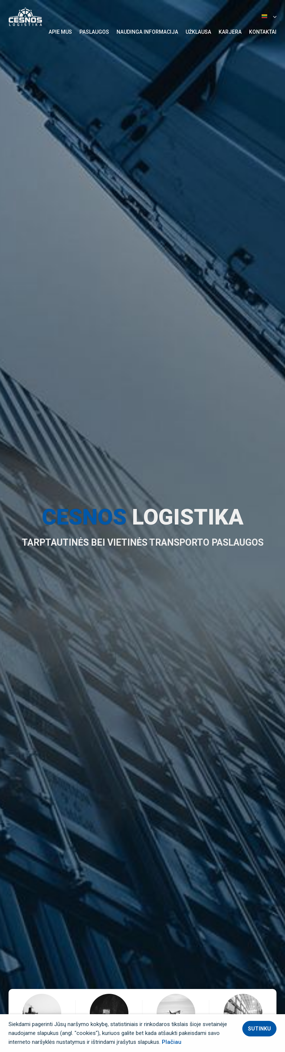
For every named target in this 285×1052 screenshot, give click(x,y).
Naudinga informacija (147, 32)
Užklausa (198, 32)
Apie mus (60, 32)
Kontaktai (262, 32)
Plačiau (171, 1042)
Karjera (230, 32)
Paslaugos (94, 32)
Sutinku (259, 1029)
